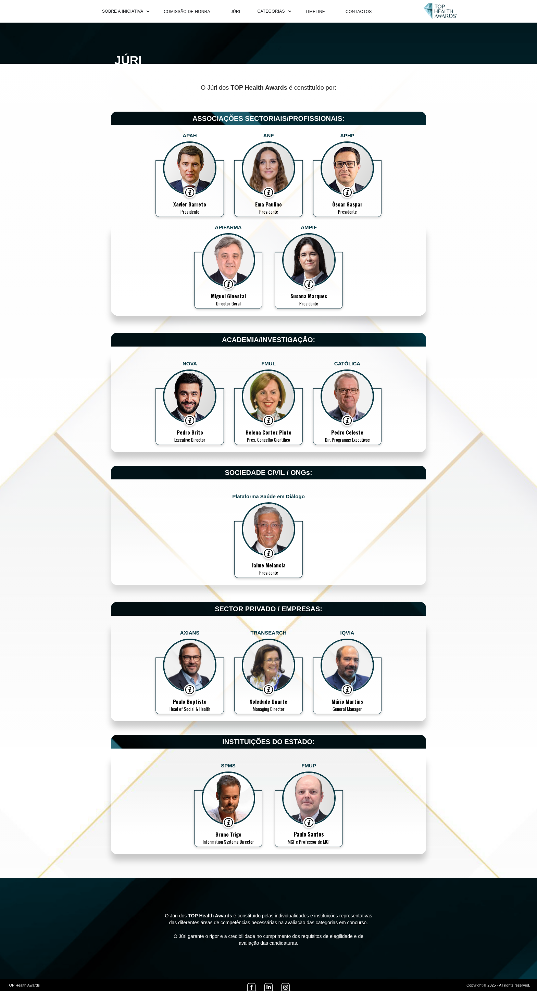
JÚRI (235, 11)
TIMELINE (315, 11)
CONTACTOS (359, 11)
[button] (124, 11)
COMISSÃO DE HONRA (187, 11)
